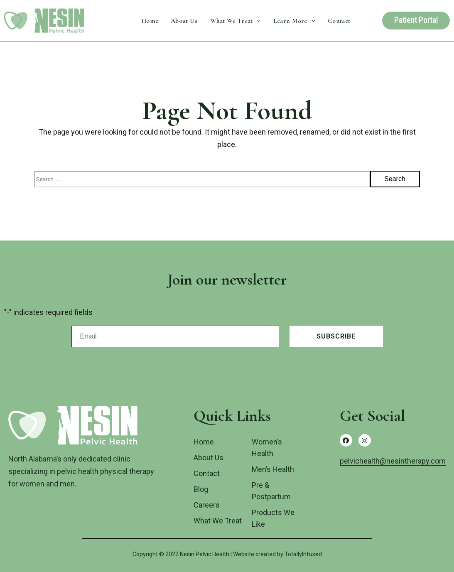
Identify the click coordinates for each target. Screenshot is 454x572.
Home (149, 21)
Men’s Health (273, 469)
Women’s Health (267, 447)
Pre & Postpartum (271, 491)
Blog (201, 489)
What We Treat (235, 21)
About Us (184, 21)
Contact (339, 21)
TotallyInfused (303, 554)
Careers (207, 505)
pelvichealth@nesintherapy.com (393, 461)
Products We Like (273, 518)
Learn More (294, 21)
